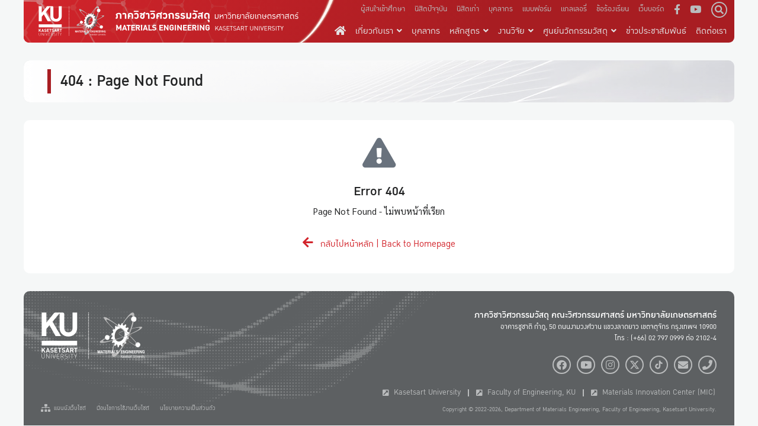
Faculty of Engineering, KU (526, 392)
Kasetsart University (422, 392)
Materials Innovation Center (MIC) (653, 392)
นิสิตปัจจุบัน (431, 9)
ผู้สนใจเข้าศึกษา (383, 9)
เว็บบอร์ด (651, 9)
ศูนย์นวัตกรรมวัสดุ (579, 31)
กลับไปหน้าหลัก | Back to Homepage (379, 244)
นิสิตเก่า (468, 9)
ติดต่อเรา (711, 31)
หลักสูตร (469, 31)
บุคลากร (501, 9)
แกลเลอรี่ (574, 9)
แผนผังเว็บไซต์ (63, 408)
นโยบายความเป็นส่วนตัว (188, 408)
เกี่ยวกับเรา (378, 31)
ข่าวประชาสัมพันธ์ (656, 31)
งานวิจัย (516, 31)
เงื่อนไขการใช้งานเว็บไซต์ (123, 408)
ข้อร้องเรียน (612, 9)
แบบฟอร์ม (536, 9)
